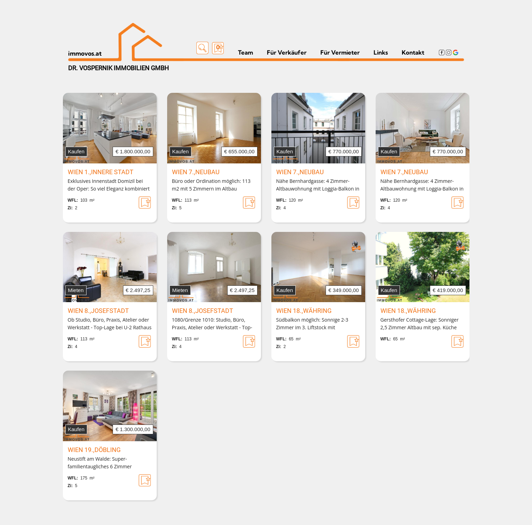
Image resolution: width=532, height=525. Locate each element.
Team (245, 52)
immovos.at (85, 53)
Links (381, 52)
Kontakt (413, 52)
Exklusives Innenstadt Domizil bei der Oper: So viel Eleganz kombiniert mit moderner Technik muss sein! (109, 185)
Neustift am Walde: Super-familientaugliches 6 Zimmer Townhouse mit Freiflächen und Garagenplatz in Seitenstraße (103, 463)
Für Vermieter (340, 52)
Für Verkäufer (286, 52)
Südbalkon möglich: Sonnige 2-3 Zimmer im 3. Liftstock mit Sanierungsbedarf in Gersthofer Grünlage (312, 324)
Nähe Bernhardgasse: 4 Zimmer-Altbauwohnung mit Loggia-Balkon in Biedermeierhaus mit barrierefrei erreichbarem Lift (318, 185)
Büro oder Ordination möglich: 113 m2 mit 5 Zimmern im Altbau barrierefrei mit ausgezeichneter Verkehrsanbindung (211, 185)
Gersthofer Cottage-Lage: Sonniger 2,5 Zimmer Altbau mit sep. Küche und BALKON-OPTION (419, 324)
